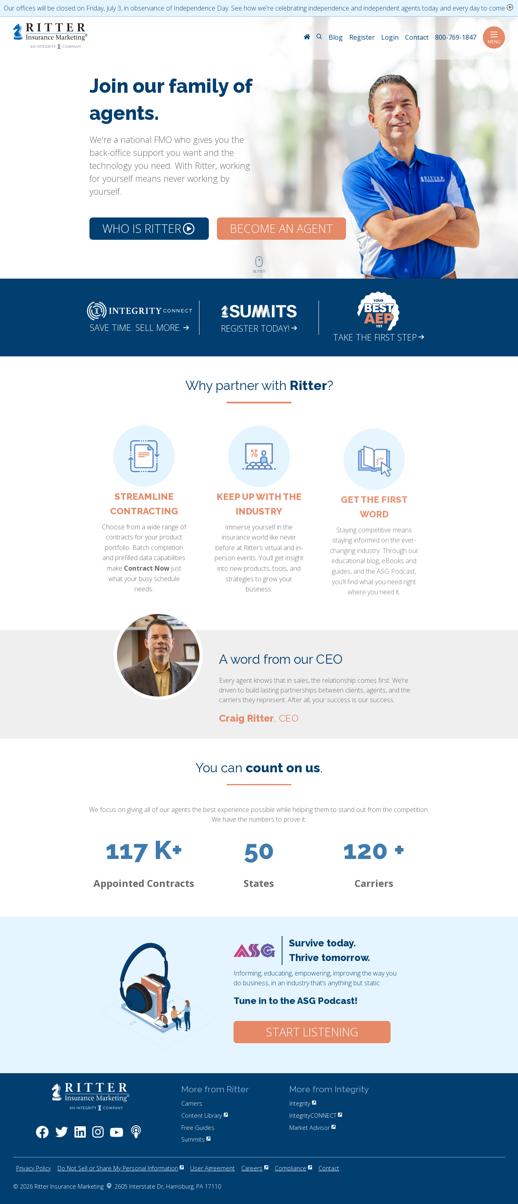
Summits (195, 1139)
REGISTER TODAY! (259, 328)
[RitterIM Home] (307, 38)
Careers (254, 1168)
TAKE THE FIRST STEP (378, 337)
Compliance (293, 1168)
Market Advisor (312, 1128)
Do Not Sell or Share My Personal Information (120, 1168)
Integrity (302, 1103)
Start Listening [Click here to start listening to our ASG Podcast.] (312, 1032)
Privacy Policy (33, 1168)
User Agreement (212, 1168)
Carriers (191, 1103)
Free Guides (197, 1128)
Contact (328, 1168)
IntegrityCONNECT (315, 1115)
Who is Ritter (148, 228)
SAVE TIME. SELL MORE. (139, 327)
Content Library (204, 1115)
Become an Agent (281, 228)
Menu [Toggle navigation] (494, 37)
